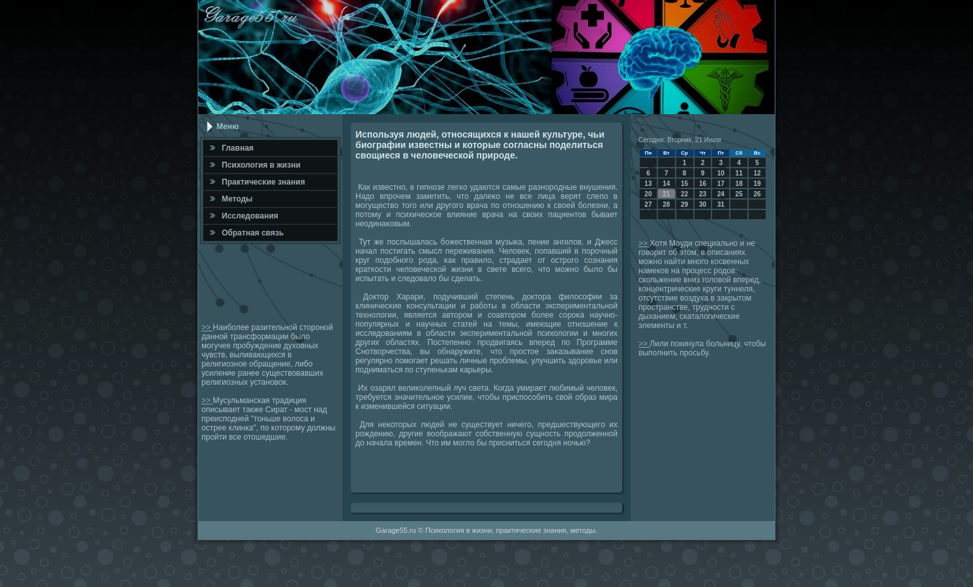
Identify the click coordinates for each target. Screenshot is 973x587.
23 (702, 194)
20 (647, 194)
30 (702, 204)
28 (666, 204)
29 (684, 204)
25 (739, 194)
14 (666, 183)
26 (756, 194)
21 (666, 194)
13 (647, 183)
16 (702, 183)
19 (756, 183)
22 (684, 194)
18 (739, 183)
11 (739, 173)
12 (756, 173)
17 (721, 183)
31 (721, 204)
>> (207, 327)
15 (684, 183)
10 (721, 173)
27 (647, 204)
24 (721, 194)
